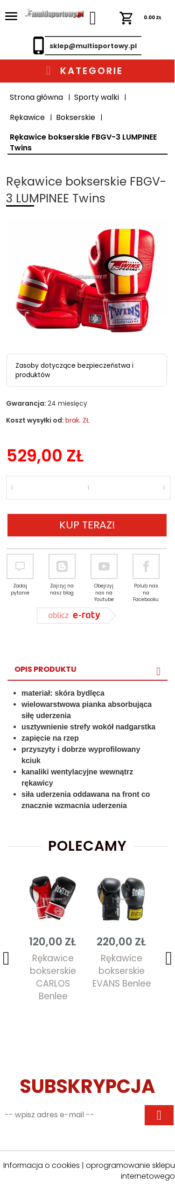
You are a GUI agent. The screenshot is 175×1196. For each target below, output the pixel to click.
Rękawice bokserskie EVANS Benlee (121, 971)
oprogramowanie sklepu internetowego (130, 1170)
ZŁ (140, 17)
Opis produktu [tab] (45, 669)
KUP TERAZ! (87, 525)
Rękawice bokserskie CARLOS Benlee (53, 977)
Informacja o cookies (41, 1165)
